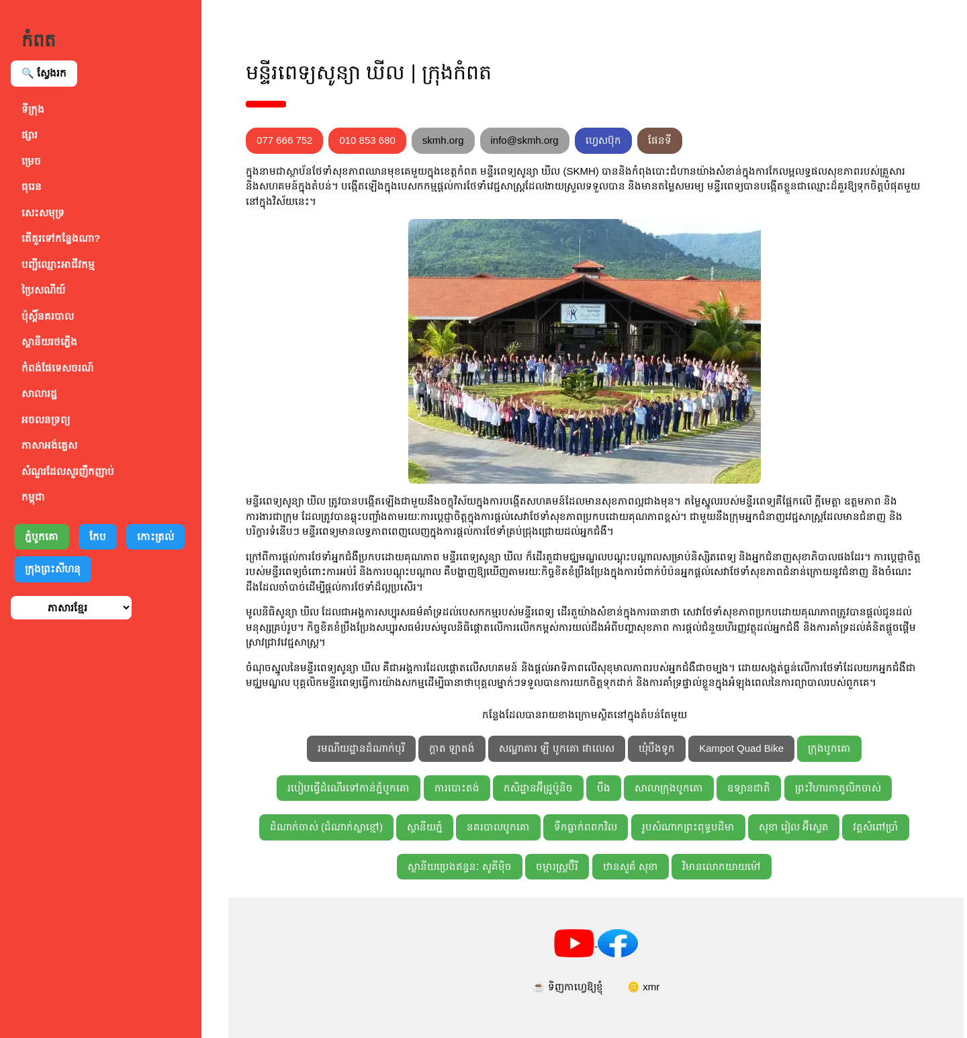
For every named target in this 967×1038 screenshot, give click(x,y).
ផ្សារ (29, 134)
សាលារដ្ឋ (39, 393)
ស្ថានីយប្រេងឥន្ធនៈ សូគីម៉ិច (460, 866)
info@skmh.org (525, 140)
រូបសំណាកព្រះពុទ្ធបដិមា (688, 826)
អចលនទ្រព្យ (45, 419)
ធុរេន (31, 186)
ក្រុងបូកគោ (829, 748)
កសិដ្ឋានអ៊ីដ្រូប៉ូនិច (538, 787)
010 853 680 (367, 140)
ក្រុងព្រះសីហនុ (53, 568)
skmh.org (443, 140)
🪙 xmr (643, 986)
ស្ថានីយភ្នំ (425, 826)
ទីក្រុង (32, 109)
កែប (97, 536)
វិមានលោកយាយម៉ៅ (721, 866)
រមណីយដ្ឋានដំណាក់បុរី (361, 748)
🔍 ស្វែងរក (43, 73)
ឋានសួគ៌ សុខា (630, 866)
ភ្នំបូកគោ (41, 536)
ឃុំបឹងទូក (657, 748)
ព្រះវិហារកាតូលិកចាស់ (838, 787)
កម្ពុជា (33, 497)
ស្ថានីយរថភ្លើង (49, 341)
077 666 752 (284, 140)
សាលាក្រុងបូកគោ (669, 787)
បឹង (603, 787)
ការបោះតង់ (456, 787)
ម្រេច (31, 161)
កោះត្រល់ (155, 536)
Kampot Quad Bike (741, 748)
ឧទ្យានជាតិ (748, 787)
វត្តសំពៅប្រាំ (876, 826)
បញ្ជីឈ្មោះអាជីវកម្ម (58, 264)
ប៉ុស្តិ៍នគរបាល (47, 316)
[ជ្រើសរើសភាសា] (71, 607)
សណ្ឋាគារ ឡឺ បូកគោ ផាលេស (556, 748)
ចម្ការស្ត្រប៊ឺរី (557, 866)
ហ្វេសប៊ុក (603, 140)
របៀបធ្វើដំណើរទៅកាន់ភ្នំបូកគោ (348, 787)
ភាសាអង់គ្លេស (49, 445)
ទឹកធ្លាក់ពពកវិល (585, 826)
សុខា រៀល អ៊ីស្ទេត (794, 826)
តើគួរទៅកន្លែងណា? (60, 238)
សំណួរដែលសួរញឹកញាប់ (67, 471)
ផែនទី (660, 140)
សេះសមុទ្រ (42, 212)
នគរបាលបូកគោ (498, 826)
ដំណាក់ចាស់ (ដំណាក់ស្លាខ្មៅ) (326, 826)
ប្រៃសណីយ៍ (43, 290)
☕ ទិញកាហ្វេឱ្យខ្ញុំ (568, 986)
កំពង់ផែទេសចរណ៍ (57, 368)
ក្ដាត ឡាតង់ (452, 748)
